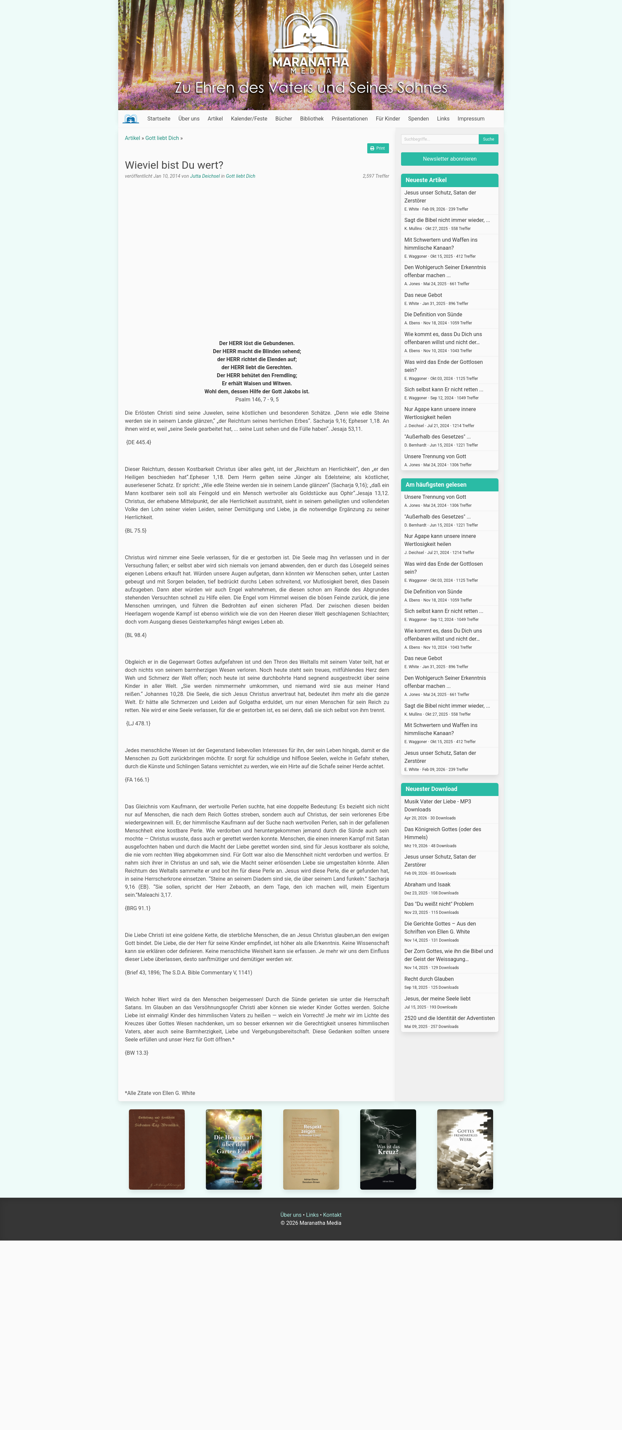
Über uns (189, 118)
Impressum (471, 118)
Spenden (418, 118)
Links (443, 118)
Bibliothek (311, 118)
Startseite (158, 118)
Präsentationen (350, 118)
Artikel (215, 118)
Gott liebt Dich (162, 138)
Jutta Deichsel (205, 176)
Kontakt (332, 1215)
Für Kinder (388, 118)
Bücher (284, 118)
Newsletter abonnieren (450, 159)
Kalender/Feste (249, 118)
